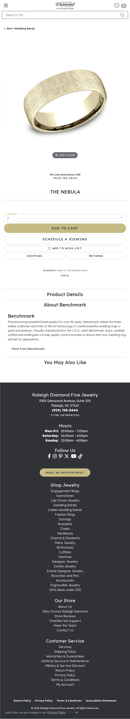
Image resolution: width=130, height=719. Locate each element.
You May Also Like (65, 362)
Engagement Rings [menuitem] (65, 491)
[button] (116, 5)
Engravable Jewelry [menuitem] (65, 585)
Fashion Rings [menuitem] (65, 514)
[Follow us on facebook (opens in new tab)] (49, 456)
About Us (65, 607)
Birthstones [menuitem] (65, 547)
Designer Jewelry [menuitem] (65, 562)
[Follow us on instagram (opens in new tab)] (55, 456)
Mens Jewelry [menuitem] (65, 543)
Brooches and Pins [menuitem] (65, 576)
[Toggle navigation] (6, 5)
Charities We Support (65, 621)
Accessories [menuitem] (65, 580)
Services (65, 647)
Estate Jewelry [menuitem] (65, 566)
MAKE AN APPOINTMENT (65, 472)
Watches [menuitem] (65, 557)
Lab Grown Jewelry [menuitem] (65, 500)
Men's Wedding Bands (21, 28)
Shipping (34, 256)
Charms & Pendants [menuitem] (65, 538)
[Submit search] (123, 15)
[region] (65, 103)
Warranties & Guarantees (65, 656)
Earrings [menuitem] (65, 519)
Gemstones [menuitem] (65, 496)
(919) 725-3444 (65, 178)
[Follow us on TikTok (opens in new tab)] (80, 456)
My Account (65, 684)
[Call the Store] (65, 410)
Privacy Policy (65, 675)
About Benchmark (65, 305)
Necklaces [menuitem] (65, 533)
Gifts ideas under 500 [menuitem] (65, 590)
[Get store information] (65, 415)
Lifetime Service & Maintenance (65, 661)
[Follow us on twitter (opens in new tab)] (66, 456)
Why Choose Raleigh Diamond (65, 611)
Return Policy (65, 670)
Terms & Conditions (65, 680)
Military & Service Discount (65, 666)
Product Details (65, 294)
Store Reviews (65, 616)
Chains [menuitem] (65, 529)
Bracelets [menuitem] (65, 524)
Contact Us (65, 630)
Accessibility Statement (101, 700)
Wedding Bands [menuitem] (65, 505)
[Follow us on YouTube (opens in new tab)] (73, 456)
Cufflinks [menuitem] (65, 552)
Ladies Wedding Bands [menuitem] (65, 510)
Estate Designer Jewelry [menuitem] (65, 571)
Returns (96, 256)
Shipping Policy (65, 652)
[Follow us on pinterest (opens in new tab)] (60, 456)
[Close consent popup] (76, 713)
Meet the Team (65, 625)
